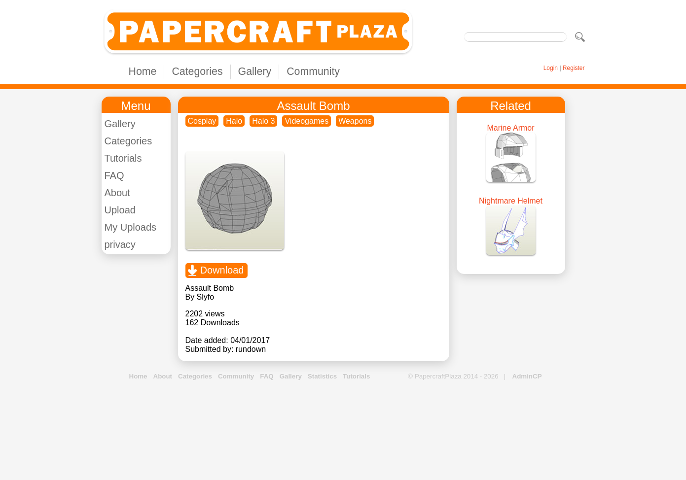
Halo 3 (263, 121)
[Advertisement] (343, 430)
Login (550, 68)
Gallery (255, 71)
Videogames (306, 121)
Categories (197, 71)
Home (143, 71)
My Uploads (131, 227)
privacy (120, 244)
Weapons (354, 121)
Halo (234, 121)
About (117, 192)
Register (574, 68)
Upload (120, 210)
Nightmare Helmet (510, 201)
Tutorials (123, 158)
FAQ (114, 175)
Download (222, 270)
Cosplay (202, 121)
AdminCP (527, 376)
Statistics (322, 376)
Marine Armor (510, 128)
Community (313, 71)
